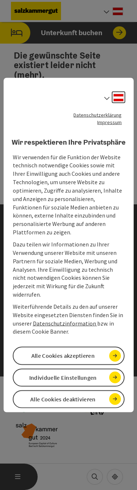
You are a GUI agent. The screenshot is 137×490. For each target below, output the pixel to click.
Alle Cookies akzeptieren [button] (63, 355)
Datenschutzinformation (65, 323)
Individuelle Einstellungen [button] (63, 377)
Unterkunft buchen (63, 33)
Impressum (109, 122)
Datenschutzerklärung (97, 115)
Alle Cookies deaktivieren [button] (63, 398)
